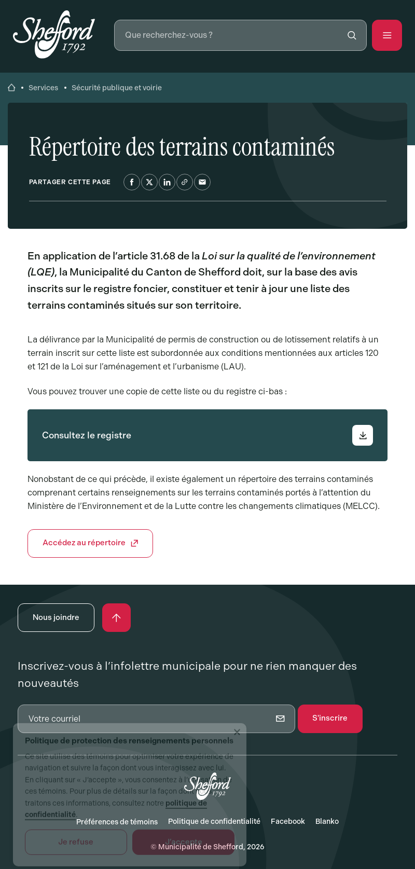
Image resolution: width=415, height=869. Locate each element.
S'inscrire (330, 718)
